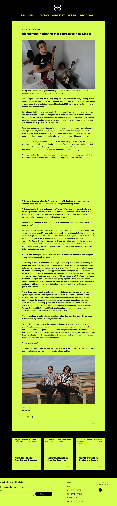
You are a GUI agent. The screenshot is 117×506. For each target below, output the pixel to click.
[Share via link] (32, 417)
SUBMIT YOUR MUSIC (74, 502)
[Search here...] (106, 4)
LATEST (70, 486)
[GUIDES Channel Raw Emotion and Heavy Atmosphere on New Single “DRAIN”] (91, 446)
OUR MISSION (72, 498)
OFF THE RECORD (74, 490)
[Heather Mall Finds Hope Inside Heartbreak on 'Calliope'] (58, 446)
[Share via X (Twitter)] (28, 417)
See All (103, 434)
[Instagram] (100, 490)
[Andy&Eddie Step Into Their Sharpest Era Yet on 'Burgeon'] (26, 446)
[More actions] (94, 29)
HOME (69, 482)
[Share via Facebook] (23, 417)
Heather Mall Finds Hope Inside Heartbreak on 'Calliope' (57, 459)
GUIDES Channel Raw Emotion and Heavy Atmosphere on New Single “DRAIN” (88, 459)
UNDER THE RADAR (74, 494)
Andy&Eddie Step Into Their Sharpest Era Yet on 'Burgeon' (25, 459)
